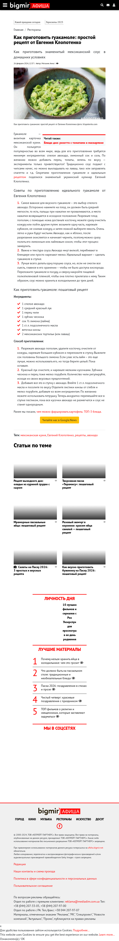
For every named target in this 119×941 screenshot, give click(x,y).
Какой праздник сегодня (27, 22)
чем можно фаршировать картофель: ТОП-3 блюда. (69, 411)
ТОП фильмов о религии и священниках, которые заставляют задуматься (63, 712)
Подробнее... (81, 930)
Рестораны (34, 29)
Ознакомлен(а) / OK (12, 939)
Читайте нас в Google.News (59, 420)
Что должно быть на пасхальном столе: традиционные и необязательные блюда (61, 674)
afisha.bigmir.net (95, 847)
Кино (32, 819)
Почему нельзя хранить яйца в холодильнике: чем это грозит (62, 661)
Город (19, 819)
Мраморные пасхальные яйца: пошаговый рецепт (30, 523)
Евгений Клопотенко (60, 435)
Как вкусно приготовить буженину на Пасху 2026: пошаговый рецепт (78, 570)
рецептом (20, 177)
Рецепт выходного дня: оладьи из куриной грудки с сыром (32, 484)
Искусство (83, 819)
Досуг (100, 819)
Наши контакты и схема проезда (34, 871)
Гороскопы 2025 (54, 22)
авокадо (92, 435)
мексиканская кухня (33, 435)
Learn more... (106, 934)
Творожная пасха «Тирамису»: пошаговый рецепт (78, 484)
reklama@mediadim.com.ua (82, 901)
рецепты (80, 435)
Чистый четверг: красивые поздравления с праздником (62, 699)
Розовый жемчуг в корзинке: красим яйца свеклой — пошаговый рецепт (77, 527)
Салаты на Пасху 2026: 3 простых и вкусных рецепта (31, 570)
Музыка (46, 819)
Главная (18, 29)
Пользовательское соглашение (33, 885)
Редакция (20, 864)
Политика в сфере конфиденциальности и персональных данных (55, 878)
